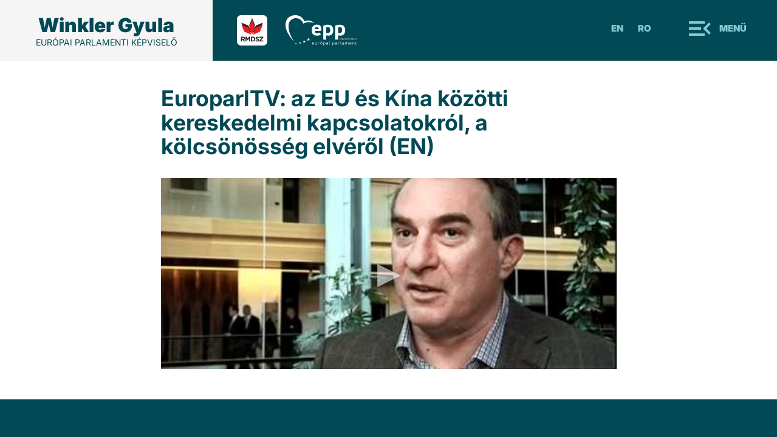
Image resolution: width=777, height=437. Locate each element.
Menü (733, 28)
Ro (644, 28)
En (617, 28)
